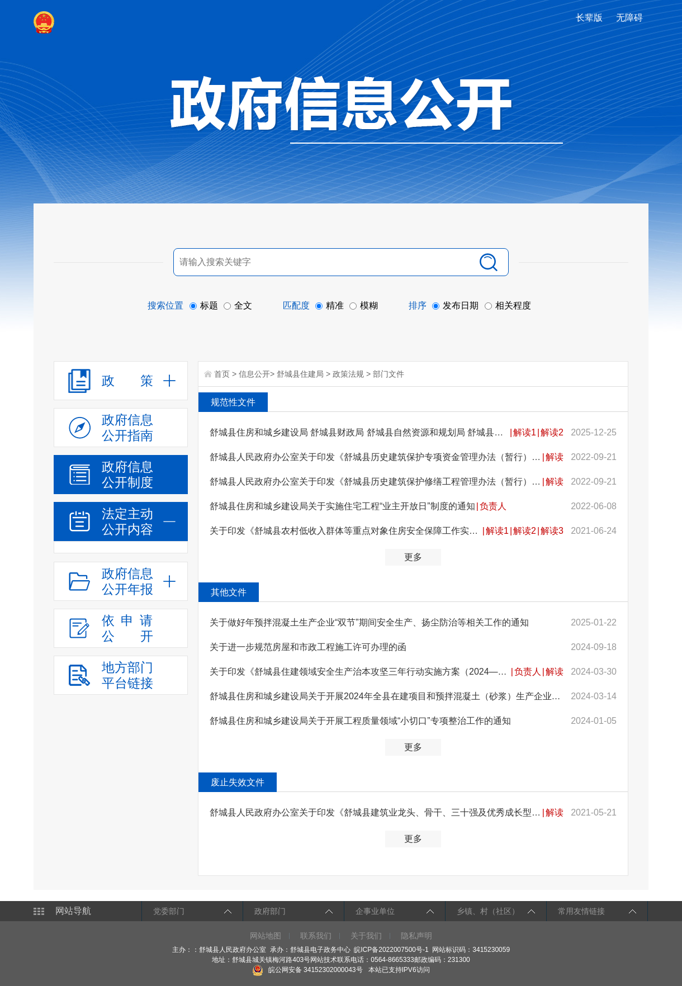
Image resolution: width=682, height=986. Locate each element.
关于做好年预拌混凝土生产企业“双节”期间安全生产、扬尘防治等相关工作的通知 (369, 622)
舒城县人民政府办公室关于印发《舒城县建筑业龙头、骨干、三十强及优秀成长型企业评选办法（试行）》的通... (375, 812)
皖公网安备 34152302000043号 (307, 970)
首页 (222, 373)
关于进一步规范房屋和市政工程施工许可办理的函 (308, 647)
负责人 (493, 506)
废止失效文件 (237, 782)
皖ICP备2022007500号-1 (391, 950)
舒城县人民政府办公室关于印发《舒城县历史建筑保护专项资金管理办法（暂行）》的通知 (375, 457)
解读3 (552, 530)
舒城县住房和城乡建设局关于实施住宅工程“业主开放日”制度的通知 (342, 506)
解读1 (524, 432)
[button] (590, 17)
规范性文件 (233, 402)
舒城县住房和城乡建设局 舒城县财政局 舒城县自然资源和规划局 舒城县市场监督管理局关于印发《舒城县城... (359, 432)
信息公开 (254, 373)
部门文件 (388, 373)
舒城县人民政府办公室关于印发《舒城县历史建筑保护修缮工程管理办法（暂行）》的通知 (375, 481)
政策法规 (348, 373)
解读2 (552, 432)
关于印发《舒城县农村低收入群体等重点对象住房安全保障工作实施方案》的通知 (345, 530)
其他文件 (229, 592)
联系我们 (315, 935)
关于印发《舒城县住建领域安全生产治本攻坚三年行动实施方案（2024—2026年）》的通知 (360, 671)
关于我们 (366, 935)
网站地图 (265, 935)
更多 (413, 557)
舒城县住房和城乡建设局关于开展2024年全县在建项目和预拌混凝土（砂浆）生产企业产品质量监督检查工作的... (386, 696)
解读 (554, 457)
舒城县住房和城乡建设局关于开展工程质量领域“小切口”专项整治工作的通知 (360, 721)
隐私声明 (416, 935)
